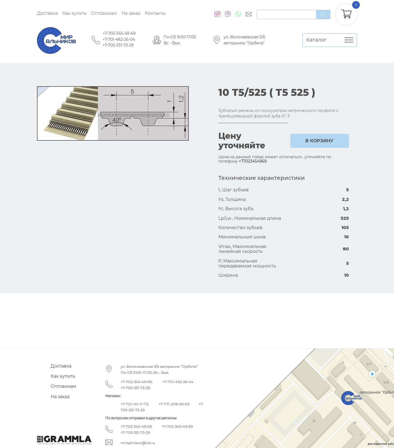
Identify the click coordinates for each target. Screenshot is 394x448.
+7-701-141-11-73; (135, 404)
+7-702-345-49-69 (119, 33)
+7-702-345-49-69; (137, 382)
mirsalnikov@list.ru (138, 443)
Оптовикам (104, 13)
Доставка (47, 13)
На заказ (130, 13)
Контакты (155, 13)
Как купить (74, 13)
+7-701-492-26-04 (119, 39)
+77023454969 (253, 161)
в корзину (319, 140)
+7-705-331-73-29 (118, 45)
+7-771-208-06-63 (174, 404)
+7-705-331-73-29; (136, 388)
